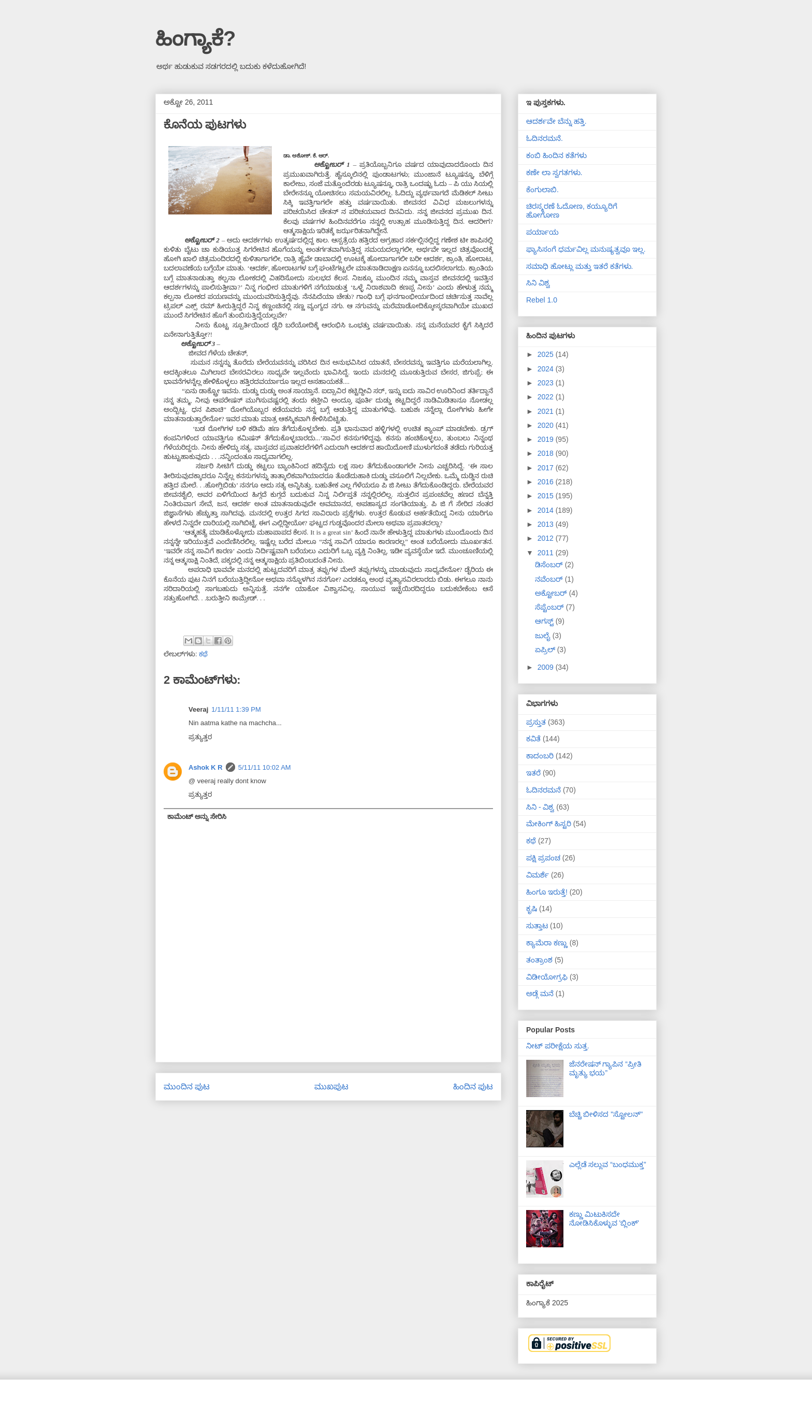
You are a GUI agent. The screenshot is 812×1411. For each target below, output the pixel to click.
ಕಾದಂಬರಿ (540, 756)
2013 (547, 524)
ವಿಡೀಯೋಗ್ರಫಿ (547, 977)
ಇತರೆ (533, 773)
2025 (547, 354)
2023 (547, 383)
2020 (547, 425)
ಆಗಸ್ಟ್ (545, 621)
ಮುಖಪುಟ (331, 1086)
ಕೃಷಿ (531, 908)
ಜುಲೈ (544, 635)
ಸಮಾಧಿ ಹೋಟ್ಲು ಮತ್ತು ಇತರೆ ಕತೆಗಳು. (579, 266)
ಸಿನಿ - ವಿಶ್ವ (540, 807)
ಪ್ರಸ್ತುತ (536, 722)
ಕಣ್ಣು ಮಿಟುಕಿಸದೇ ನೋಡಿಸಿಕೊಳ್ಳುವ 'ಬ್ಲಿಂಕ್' (604, 1218)
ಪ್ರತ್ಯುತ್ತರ (200, 737)
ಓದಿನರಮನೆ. (544, 138)
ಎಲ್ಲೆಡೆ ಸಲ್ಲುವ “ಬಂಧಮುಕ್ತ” (607, 1164)
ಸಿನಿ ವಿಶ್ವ (538, 283)
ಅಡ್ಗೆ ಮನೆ (540, 993)
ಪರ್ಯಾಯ (542, 232)
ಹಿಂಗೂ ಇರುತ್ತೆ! (547, 892)
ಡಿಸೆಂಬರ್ (550, 564)
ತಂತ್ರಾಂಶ (539, 960)
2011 (547, 553)
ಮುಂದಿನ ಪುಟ (187, 1086)
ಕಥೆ (203, 654)
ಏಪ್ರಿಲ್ (546, 649)
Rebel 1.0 (541, 300)
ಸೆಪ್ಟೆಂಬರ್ (550, 607)
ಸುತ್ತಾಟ (537, 926)
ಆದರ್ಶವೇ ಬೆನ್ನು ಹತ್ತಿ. (556, 121)
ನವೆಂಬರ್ (550, 579)
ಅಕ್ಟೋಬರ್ (552, 593)
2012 (547, 538)
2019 (547, 439)
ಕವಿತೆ (533, 739)
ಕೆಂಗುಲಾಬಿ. (542, 189)
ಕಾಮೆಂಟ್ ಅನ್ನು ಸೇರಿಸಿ (196, 816)
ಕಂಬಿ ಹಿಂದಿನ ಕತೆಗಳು (556, 155)
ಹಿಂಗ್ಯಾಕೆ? (195, 38)
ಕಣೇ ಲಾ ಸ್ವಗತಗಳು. (554, 172)
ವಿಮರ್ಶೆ (537, 875)
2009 (547, 667)
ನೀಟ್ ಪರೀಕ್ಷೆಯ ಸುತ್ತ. (557, 1046)
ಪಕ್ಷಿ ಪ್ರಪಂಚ (543, 858)
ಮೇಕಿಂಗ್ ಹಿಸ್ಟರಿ (548, 823)
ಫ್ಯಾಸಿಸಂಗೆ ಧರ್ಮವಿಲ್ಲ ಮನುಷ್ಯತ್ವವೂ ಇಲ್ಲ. (586, 249)
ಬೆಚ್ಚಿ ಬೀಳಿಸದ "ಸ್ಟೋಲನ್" (606, 1114)
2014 (547, 510)
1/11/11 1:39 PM (235, 709)
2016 (547, 482)
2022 (547, 397)
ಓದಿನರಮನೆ (543, 790)
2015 (547, 496)
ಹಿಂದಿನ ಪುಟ (473, 1086)
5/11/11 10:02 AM (264, 767)
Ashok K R (206, 767)
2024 (547, 369)
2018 (547, 453)
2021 (547, 411)
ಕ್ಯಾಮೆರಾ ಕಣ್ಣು (547, 943)
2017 (547, 468)
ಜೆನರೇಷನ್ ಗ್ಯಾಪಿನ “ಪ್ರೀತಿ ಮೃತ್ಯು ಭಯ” (605, 1068)
